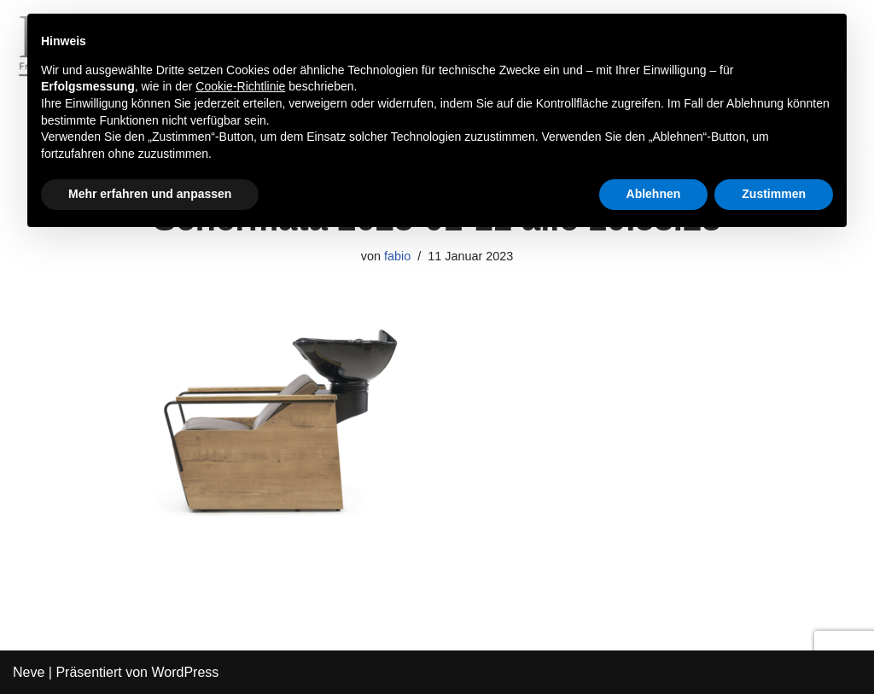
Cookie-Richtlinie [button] (240, 86)
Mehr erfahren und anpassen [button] (149, 194)
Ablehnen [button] (653, 194)
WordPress (184, 672)
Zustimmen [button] (774, 194)
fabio (397, 256)
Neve (28, 672)
